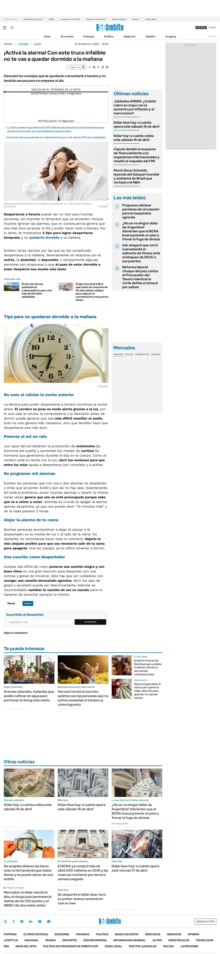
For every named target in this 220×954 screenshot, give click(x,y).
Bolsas (129, 354)
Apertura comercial (95, 19)
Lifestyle (23, 44)
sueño (37, 44)
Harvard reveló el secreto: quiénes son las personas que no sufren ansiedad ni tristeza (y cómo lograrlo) (83, 698)
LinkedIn (30, 921)
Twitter (5, 921)
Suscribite (91, 622)
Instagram (21, 921)
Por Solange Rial (120, 823)
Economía (67, 36)
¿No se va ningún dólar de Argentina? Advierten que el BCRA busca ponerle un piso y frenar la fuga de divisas (141, 231)
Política (109, 36)
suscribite (201, 27)
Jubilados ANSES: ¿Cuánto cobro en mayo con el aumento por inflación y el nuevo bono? (135, 107)
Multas (168, 946)
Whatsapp (48, 921)
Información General (129, 940)
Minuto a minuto (15, 887)
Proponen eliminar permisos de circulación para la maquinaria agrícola (140, 211)
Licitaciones (189, 946)
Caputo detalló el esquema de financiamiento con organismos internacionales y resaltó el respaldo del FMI (137, 155)
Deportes (69, 940)
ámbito (8, 44)
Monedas (118, 354)
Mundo (50, 940)
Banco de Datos (126, 934)
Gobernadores (119, 19)
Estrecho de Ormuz (33, 19)
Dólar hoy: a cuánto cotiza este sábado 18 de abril (134, 138)
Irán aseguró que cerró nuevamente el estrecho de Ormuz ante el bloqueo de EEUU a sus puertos (141, 253)
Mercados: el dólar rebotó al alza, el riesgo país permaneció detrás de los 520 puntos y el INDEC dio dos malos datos (28, 898)
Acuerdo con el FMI (70, 19)
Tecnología (204, 940)
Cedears (156, 354)
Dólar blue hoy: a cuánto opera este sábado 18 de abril (136, 124)
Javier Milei (150, 19)
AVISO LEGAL (113, 946)
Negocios (130, 36)
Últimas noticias (35, 934)
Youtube (39, 921)
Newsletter (212, 36)
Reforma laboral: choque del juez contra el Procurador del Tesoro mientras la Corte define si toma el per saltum (140, 277)
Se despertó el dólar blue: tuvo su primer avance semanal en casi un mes (82, 898)
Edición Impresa (95, 940)
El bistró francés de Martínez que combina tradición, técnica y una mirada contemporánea (148, 667)
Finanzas (88, 36)
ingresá (212, 27)
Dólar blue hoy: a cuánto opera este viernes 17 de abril (135, 868)
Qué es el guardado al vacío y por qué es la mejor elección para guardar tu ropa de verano (147, 691)
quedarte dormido (44, 237)
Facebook (14, 921)
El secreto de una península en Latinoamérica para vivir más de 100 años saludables (56, 137)
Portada (10, 934)
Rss (6, 946)
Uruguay (170, 36)
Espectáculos (178, 940)
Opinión (150, 36)
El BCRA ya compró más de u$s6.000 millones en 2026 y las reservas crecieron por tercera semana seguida (83, 872)
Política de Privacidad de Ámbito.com (70, 946)
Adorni (135, 19)
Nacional (32, 940)
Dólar (47, 36)
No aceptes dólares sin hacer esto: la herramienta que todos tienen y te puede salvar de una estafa (28, 872)
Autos (157, 940)
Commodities (142, 354)
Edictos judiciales (143, 946)
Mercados (152, 934)
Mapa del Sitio (26, 946)
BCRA (51, 19)
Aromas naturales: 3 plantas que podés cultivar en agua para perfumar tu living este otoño (29, 695)
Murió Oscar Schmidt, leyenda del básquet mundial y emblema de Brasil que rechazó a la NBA (136, 176)
